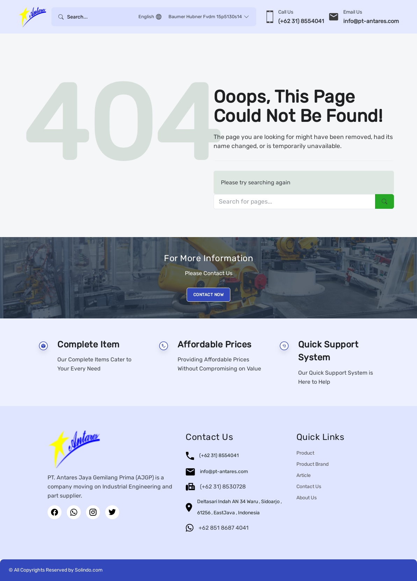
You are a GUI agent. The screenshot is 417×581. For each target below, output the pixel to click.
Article (303, 475)
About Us (306, 498)
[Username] (101, 17)
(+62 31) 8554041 (219, 455)
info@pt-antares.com (224, 472)
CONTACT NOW (208, 294)
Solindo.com (88, 570)
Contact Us (308, 487)
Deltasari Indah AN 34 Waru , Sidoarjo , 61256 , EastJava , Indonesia (239, 507)
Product (305, 453)
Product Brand (312, 464)
